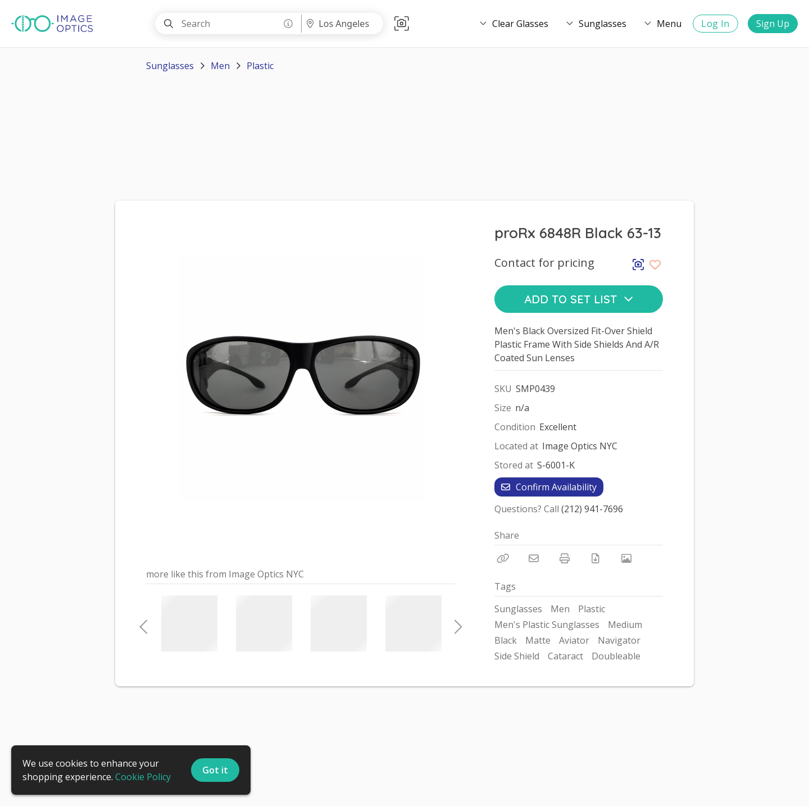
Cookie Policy (143, 777)
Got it (215, 770)
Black (505, 640)
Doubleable (616, 656)
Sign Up (772, 23)
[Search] (168, 23)
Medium (625, 624)
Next (455, 623)
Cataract (565, 656)
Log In (715, 23)
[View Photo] (626, 558)
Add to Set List (579, 299)
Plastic (260, 66)
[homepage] (54, 23)
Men (220, 66)
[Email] (533, 558)
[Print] (564, 558)
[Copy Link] (502, 558)
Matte (538, 640)
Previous (143, 623)
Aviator (574, 640)
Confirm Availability (549, 487)
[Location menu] (342, 24)
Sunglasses (170, 66)
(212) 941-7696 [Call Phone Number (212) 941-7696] (592, 509)
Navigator (619, 640)
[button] (401, 24)
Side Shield (516, 656)
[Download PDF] (595, 558)
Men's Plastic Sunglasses (546, 624)
